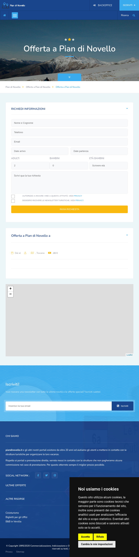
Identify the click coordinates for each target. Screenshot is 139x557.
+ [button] (10, 289)
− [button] (10, 294)
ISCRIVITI (129, 5)
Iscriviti (122, 406)
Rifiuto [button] (100, 536)
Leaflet (129, 355)
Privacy (9, 551)
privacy (78, 196)
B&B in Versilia (13, 521)
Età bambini (96, 158)
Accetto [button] (85, 536)
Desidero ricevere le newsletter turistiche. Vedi (52, 200)
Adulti (15, 158)
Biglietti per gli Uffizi (16, 517)
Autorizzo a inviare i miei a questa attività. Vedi (52, 196)
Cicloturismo (12, 513)
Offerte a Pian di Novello (38, 87)
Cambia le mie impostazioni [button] (97, 544)
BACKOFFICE (105, 5)
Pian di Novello (13, 87)
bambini (55, 158)
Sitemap (20, 551)
